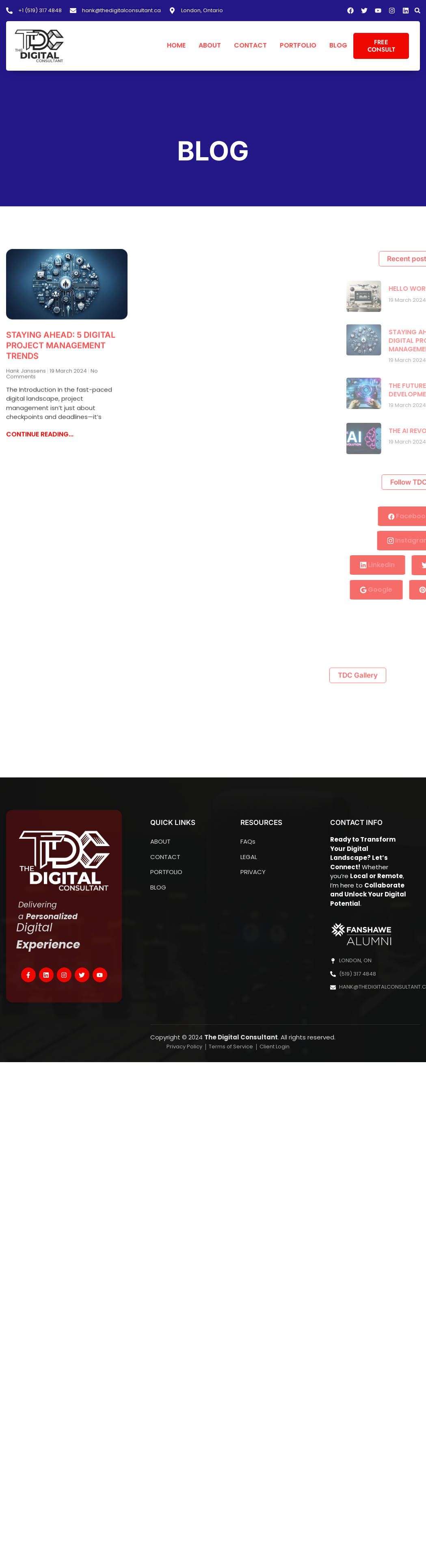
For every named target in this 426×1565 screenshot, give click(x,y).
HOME (176, 45)
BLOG (338, 45)
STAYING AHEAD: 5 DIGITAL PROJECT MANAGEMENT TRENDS (60, 344)
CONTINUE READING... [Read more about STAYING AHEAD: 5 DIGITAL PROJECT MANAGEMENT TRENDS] (40, 433)
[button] (417, 10)
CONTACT (250, 45)
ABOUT (210, 45)
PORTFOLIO (298, 45)
